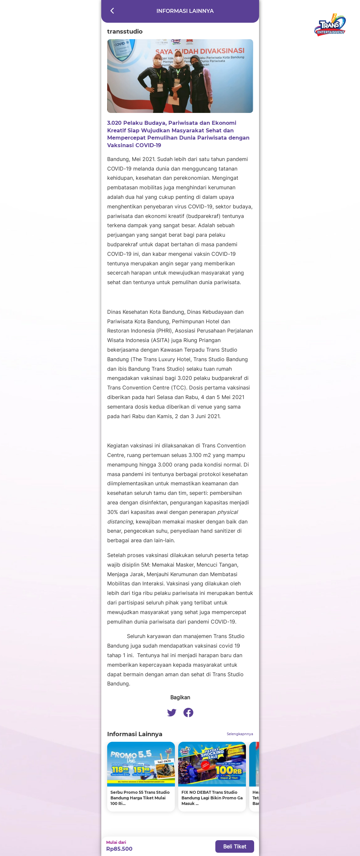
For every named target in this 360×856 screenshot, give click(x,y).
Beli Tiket (234, 846)
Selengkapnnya (240, 734)
